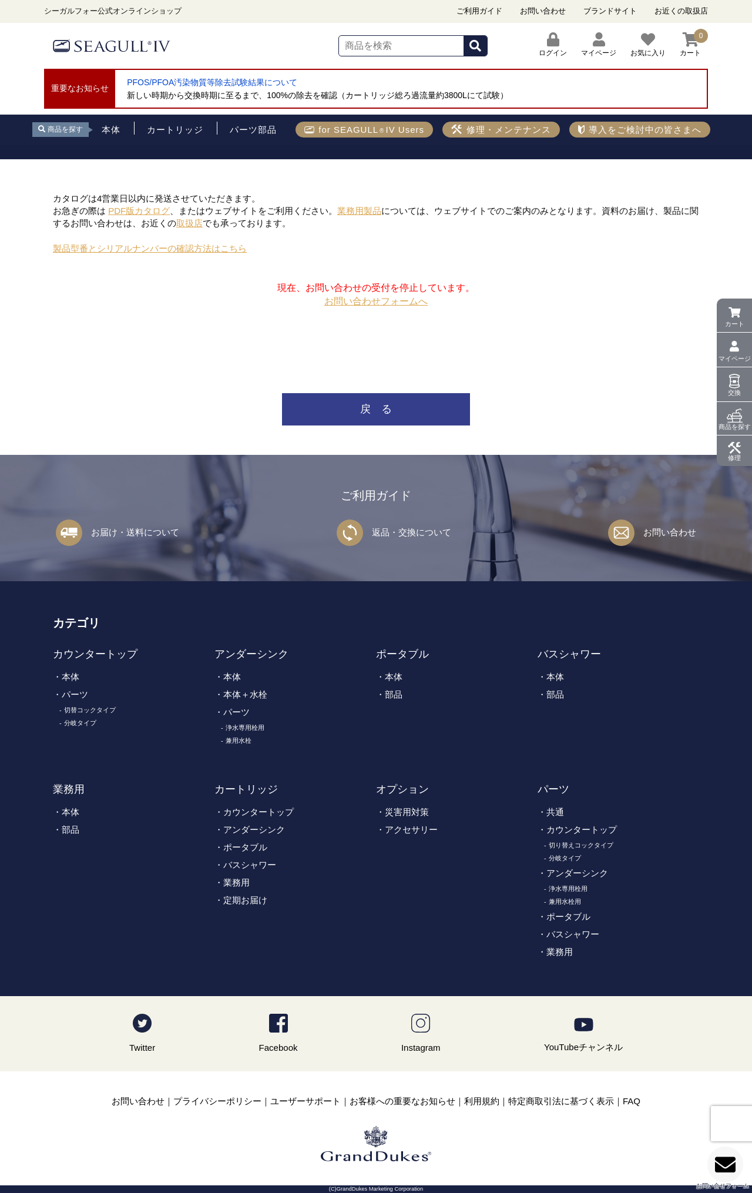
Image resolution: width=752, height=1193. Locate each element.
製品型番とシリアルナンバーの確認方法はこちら (150, 248)
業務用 (69, 789)
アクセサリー (411, 830)
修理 (734, 457)
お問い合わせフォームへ (376, 301)
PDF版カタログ (139, 211)
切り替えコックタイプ (581, 845)
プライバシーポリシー (217, 1101)
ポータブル (402, 654)
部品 (393, 694)
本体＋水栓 (245, 694)
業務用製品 (359, 211)
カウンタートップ (95, 654)
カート (734, 323)
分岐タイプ (80, 722)
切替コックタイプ (90, 709)
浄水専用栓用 (245, 727)
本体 (70, 677)
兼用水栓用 (565, 901)
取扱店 (189, 223)
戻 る (376, 409)
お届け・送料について (135, 532)
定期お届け (245, 900)
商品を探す (735, 426)
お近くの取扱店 (681, 10)
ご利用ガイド (479, 10)
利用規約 (481, 1101)
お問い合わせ (543, 10)
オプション (402, 789)
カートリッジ (246, 789)
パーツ (75, 694)
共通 (555, 812)
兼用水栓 (238, 740)
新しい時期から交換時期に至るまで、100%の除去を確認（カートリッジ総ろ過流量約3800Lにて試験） (317, 95)
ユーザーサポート (305, 1101)
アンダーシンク (251, 654)
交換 (734, 392)
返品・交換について (411, 532)
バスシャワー (569, 654)
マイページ (735, 358)
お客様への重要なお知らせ (402, 1101)
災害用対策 (407, 812)
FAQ (631, 1101)
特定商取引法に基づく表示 (561, 1101)
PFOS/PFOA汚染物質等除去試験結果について (212, 82)
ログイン (553, 44)
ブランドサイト (610, 10)
